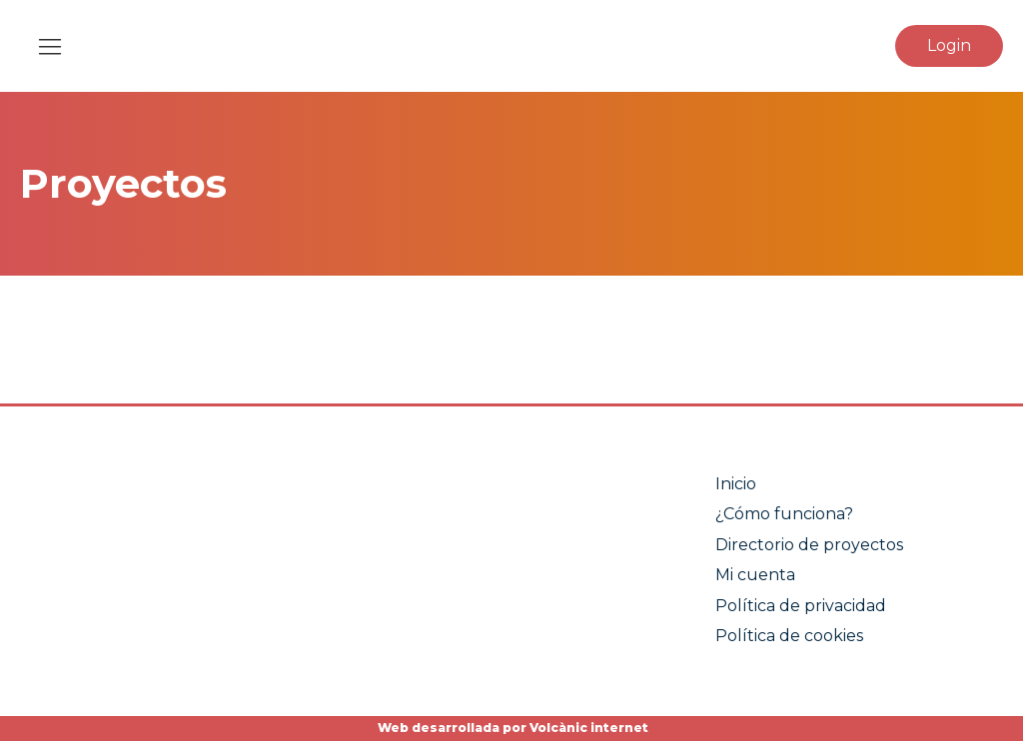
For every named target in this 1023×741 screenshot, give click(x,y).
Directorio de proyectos (809, 544)
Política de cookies (789, 635)
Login (949, 45)
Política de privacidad (800, 605)
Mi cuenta (755, 574)
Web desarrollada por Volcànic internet (511, 727)
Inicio (735, 483)
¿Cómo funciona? (784, 513)
